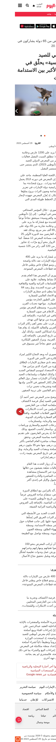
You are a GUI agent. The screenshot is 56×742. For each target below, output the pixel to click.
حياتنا (28, 716)
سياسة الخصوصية (16, 693)
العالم (40, 716)
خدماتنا (8, 699)
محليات (44, 709)
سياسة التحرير (13, 686)
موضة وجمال (27, 722)
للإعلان (19, 699)
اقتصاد (10, 709)
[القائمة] (12, 5)
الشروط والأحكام (39, 693)
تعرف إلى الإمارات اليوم (37, 686)
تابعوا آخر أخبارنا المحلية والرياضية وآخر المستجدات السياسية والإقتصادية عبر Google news (26, 670)
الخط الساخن (27, 709)
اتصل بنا (47, 699)
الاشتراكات (33, 699)
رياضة (16, 716)
